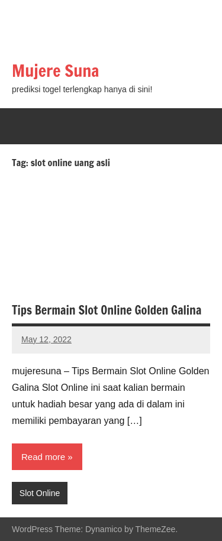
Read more (43, 457)
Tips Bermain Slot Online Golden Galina (106, 310)
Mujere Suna (55, 70)
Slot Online (40, 493)
